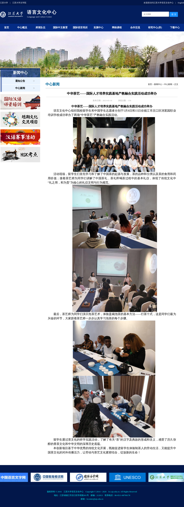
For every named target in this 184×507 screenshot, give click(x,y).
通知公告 (20, 81)
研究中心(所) (155, 27)
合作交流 (135, 27)
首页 (6, 27)
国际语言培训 (80, 27)
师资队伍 (40, 27)
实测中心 (98, 27)
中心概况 (22, 27)
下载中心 (175, 27)
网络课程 (117, 27)
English (181, 3)
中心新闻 (20, 88)
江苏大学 (4, 3)
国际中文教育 (60, 27)
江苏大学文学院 (19, 3)
